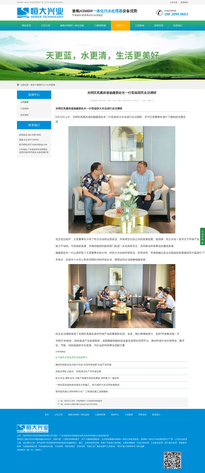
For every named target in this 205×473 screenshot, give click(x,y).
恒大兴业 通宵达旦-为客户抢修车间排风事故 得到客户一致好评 (87, 378)
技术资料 (25, 115)
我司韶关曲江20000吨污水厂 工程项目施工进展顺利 (81, 391)
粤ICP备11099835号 (126, 446)
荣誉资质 (158, 25)
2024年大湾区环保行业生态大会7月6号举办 (81, 404)
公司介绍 (173, 2)
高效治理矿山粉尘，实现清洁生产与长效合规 (78, 371)
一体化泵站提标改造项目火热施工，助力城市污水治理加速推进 (87, 385)
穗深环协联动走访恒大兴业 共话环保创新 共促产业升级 (83, 364)
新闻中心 (120, 25)
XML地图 (140, 446)
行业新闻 (25, 108)
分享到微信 (60, 351)
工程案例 (139, 25)
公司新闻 (51, 85)
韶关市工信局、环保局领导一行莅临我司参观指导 (83, 401)
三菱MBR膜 (100, 25)
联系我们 (184, 2)
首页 (33, 85)
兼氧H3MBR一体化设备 (72, 25)
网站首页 (26, 25)
